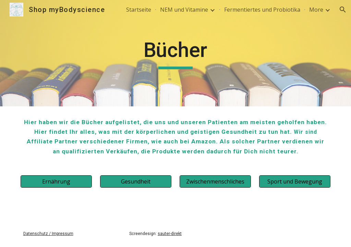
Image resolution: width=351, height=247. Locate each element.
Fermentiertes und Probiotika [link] (262, 9)
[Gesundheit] (135, 181)
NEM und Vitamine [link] (184, 9)
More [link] (316, 9)
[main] (175, 53)
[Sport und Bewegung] (294, 181)
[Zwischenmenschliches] (215, 181)
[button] (343, 9)
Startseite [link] (138, 9)
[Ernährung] (56, 181)
